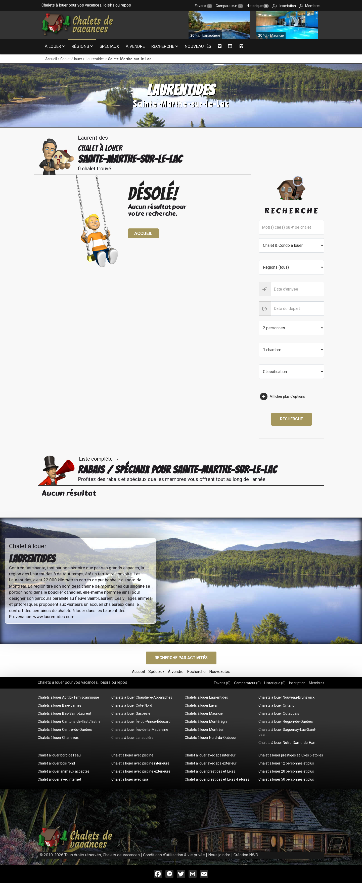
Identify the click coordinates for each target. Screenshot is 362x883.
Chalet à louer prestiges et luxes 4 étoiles (217, 779)
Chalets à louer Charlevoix (58, 738)
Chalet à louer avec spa (129, 779)
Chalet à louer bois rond (56, 763)
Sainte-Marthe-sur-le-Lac (129, 59)
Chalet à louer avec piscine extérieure (140, 771)
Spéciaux (109, 46)
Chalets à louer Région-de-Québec (285, 721)
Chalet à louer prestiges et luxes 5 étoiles (290, 755)
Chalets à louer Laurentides (206, 697)
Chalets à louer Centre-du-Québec (65, 730)
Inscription (284, 6)
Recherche (162, 46)
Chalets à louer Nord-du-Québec (210, 738)
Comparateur (229, 6)
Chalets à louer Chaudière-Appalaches (141, 697)
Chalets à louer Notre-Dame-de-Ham (287, 743)
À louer (53, 46)
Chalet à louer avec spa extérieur (211, 763)
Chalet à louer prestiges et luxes (210, 771)
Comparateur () (247, 683)
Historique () (275, 683)
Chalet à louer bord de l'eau (59, 755)
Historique (258, 6)
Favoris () (222, 683)
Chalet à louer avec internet (59, 779)
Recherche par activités (181, 657)
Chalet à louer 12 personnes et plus (286, 763)
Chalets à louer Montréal (204, 730)
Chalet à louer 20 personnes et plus (286, 771)
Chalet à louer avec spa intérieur (210, 755)
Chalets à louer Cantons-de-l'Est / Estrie (69, 721)
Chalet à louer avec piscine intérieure (140, 763)
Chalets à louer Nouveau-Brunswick (286, 697)
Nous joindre (219, 855)
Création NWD (246, 855)
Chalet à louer (71, 59)
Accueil (51, 59)
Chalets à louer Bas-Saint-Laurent (64, 713)
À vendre (135, 46)
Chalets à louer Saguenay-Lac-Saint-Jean (287, 732)
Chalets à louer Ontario (276, 705)
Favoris (203, 6)
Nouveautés (198, 46)
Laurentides (95, 59)
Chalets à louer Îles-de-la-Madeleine (139, 730)
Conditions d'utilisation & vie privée (174, 855)
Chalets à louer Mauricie (204, 713)
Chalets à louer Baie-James (59, 705)
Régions (80, 46)
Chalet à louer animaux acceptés (63, 771)
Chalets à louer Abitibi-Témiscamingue (68, 697)
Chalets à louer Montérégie (206, 721)
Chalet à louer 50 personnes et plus (286, 779)
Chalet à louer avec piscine (132, 755)
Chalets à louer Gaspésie (130, 713)
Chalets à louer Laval (201, 705)
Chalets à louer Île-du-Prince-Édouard (140, 721)
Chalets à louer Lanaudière (132, 738)
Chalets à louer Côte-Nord (131, 705)
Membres (310, 6)
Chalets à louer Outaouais (278, 713)
